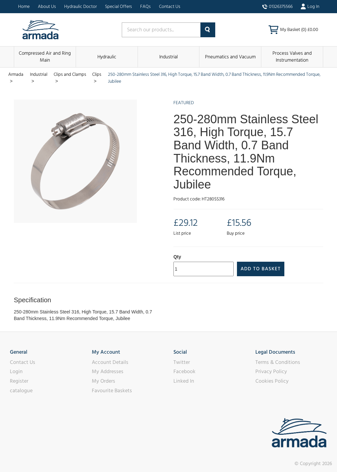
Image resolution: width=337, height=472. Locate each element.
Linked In (183, 381)
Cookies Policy (272, 381)
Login (16, 371)
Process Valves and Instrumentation (292, 57)
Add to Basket (261, 268)
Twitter (181, 362)
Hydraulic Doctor (80, 6)
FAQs (145, 6)
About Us (47, 6)
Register (19, 381)
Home (24, 6)
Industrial (168, 56)
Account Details (110, 362)
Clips (96, 74)
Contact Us (169, 6)
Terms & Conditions (277, 362)
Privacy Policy (271, 371)
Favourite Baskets (112, 390)
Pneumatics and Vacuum (230, 56)
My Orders (103, 381)
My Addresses (107, 371)
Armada (15, 74)
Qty (177, 256)
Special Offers (118, 6)
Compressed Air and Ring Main (45, 57)
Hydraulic (106, 56)
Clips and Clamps (70, 74)
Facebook (184, 371)
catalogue (21, 390)
